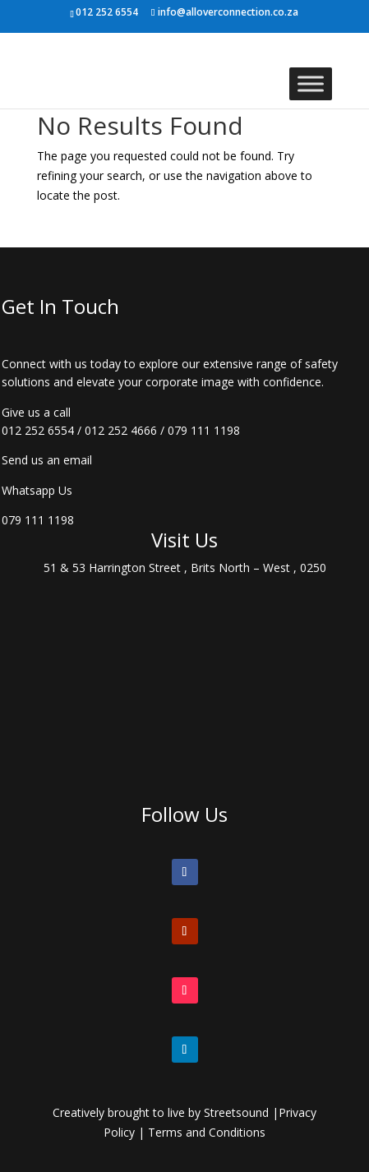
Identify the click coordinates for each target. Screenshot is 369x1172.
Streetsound (236, 1112)
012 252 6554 (38, 430)
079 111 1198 (204, 430)
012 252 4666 (121, 430)
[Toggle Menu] (311, 83)
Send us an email (47, 460)
